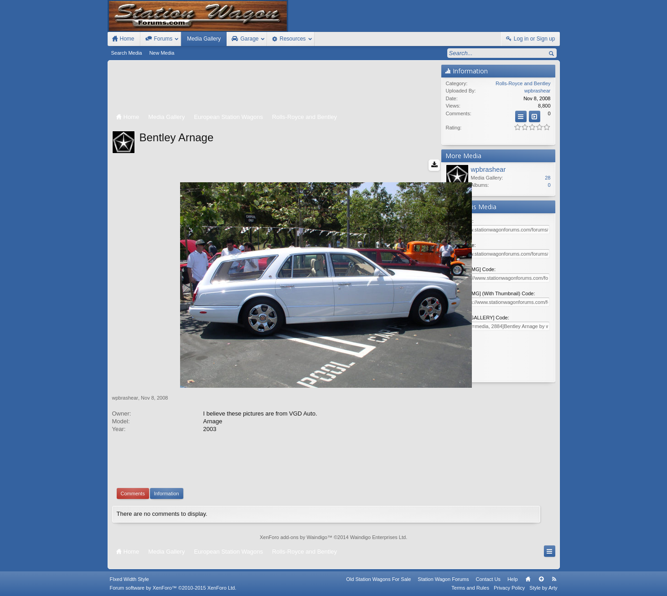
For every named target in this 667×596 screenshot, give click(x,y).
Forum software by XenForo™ (173, 588)
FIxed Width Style (129, 579)
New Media (161, 53)
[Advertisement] (274, 87)
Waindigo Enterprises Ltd (378, 537)
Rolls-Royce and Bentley (523, 83)
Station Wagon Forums (443, 579)
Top (541, 579)
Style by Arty (543, 588)
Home (528, 579)
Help (512, 579)
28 (547, 177)
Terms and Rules (470, 588)
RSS (554, 579)
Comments (133, 493)
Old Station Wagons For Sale (378, 579)
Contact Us (488, 579)
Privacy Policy (509, 588)
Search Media (126, 53)
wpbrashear (125, 398)
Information (166, 493)
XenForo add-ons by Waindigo (293, 537)
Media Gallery (204, 39)
